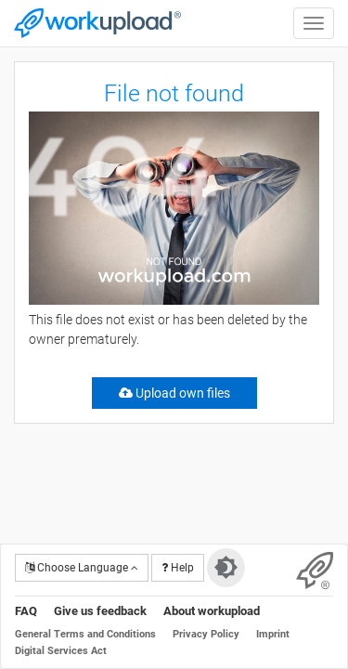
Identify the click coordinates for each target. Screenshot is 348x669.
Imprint (273, 634)
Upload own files (174, 393)
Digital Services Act (61, 651)
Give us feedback (100, 611)
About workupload (211, 611)
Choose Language (81, 567)
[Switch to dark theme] (226, 567)
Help (177, 567)
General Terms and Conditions (85, 634)
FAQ (26, 611)
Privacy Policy (206, 634)
